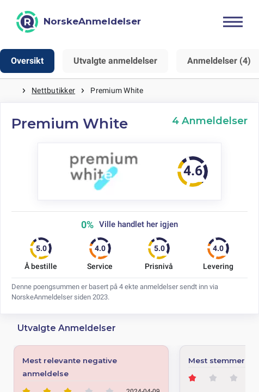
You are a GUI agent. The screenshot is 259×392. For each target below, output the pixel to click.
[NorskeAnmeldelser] (78, 22)
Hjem (10, 90)
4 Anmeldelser (210, 120)
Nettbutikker (53, 90)
